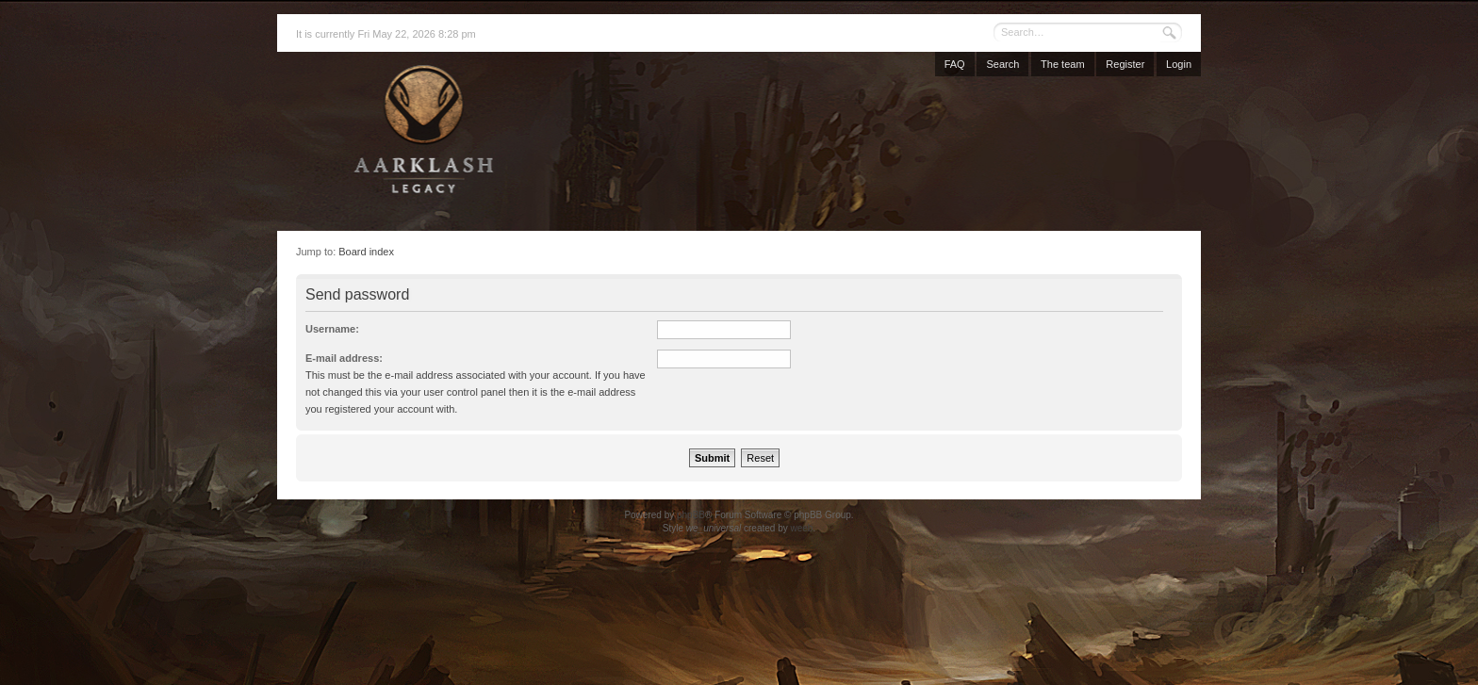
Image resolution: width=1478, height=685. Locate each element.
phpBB (691, 515)
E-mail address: (344, 358)
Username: (332, 328)
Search (1002, 64)
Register (1125, 64)
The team (1062, 64)
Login (1178, 64)
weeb (801, 528)
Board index (366, 251)
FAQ (954, 64)
